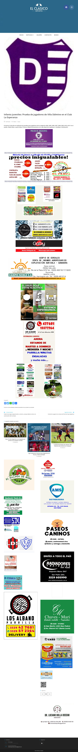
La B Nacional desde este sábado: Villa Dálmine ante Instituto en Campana (63, 445)
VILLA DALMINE (31, 407)
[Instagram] (49, 694)
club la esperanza (11, 407)
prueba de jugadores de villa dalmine (22, 407)
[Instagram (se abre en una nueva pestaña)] (71, 7)
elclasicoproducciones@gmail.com (15, 746)
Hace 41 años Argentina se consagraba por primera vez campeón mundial (15, 439)
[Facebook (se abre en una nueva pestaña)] (66, 7)
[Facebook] (46, 694)
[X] (42, 694)
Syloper (42, 750)
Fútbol (14, 121)
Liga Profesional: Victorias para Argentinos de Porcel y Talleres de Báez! (39, 454)
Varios (19, 121)
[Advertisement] (39, 21)
